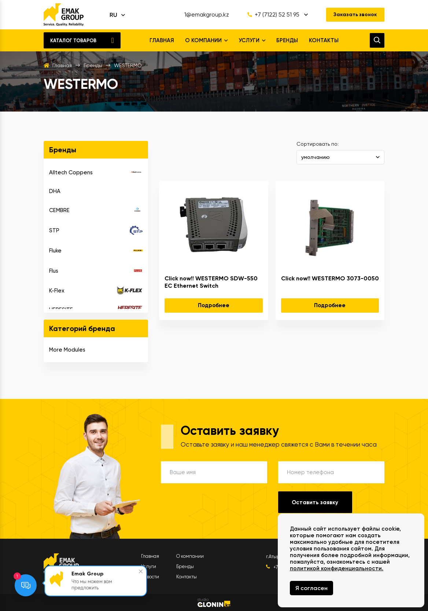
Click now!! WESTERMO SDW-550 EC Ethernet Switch (211, 282)
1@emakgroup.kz (206, 15)
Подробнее (213, 305)
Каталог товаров (73, 40)
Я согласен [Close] (311, 588)
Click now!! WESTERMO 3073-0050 (330, 278)
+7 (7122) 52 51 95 (273, 15)
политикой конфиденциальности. (336, 568)
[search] (377, 40)
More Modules (67, 349)
